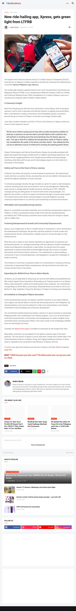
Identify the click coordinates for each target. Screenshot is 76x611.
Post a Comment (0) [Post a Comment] (38, 445)
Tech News (13, 12)
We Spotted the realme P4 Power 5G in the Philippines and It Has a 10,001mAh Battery (61, 425)
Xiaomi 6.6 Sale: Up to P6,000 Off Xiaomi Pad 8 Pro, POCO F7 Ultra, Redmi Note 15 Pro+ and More (14, 425)
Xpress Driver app (21, 329)
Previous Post (8, 452)
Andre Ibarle (18, 381)
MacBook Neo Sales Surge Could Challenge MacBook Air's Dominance (37, 424)
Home (6, 12)
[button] (3, 3)
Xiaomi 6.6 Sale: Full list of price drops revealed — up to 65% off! (38, 497)
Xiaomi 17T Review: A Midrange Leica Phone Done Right (35, 487)
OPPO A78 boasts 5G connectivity (28, 507)
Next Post (69, 452)
